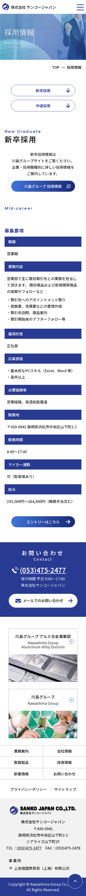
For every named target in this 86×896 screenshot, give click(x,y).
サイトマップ (65, 789)
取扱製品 (21, 762)
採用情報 (64, 762)
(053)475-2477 (43, 570)
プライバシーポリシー (28, 789)
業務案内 (21, 751)
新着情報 (21, 774)
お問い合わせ (64, 774)
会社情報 (64, 751)
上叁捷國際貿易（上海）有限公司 (41, 868)
